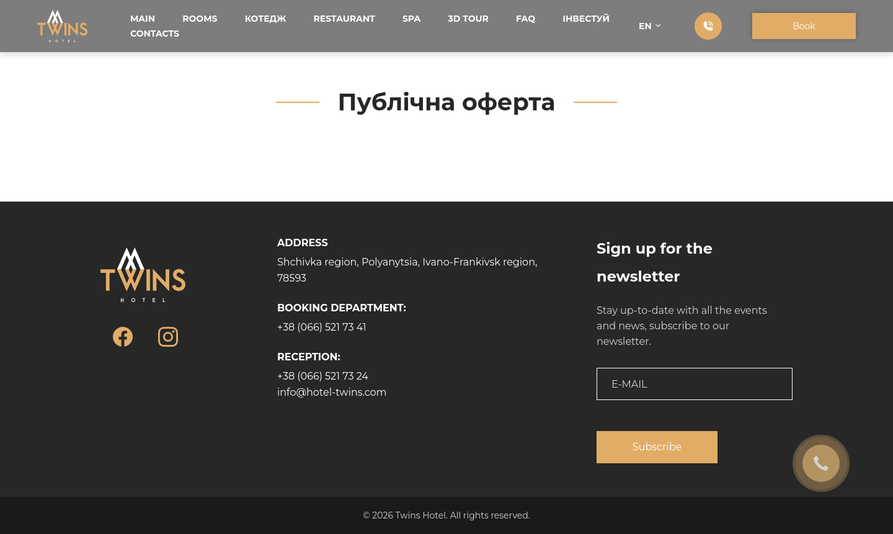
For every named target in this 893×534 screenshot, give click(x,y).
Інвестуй (586, 18)
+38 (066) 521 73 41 (322, 327)
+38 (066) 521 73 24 (322, 376)
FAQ (525, 18)
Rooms (199, 18)
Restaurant (344, 18)
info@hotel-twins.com (332, 392)
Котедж (266, 18)
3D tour (468, 18)
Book (804, 26)
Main (142, 18)
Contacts (154, 33)
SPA (411, 18)
